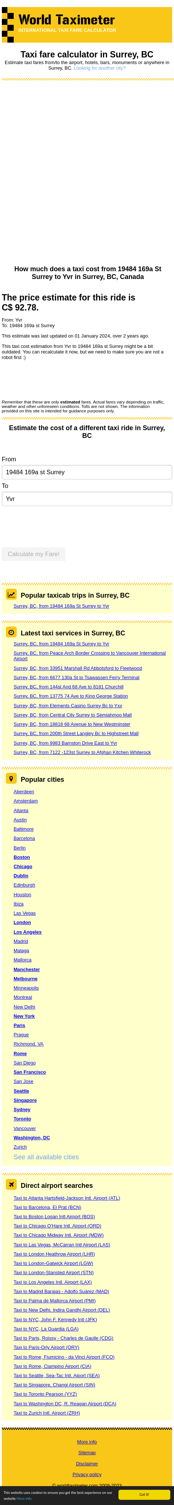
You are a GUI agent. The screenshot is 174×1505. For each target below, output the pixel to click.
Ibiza (19, 904)
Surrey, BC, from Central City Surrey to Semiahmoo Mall (73, 715)
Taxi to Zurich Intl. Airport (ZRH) (47, 1413)
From (9, 459)
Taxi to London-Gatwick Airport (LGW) (53, 1263)
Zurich (20, 1147)
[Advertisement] (84, 173)
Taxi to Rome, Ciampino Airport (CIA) (52, 1366)
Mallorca (22, 960)
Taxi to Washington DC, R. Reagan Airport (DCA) (65, 1403)
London (22, 922)
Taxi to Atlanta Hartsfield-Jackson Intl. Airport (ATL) (67, 1198)
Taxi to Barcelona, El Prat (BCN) (47, 1207)
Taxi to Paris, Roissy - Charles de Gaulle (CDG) (64, 1338)
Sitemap (87, 1452)
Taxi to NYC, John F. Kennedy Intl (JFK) (55, 1319)
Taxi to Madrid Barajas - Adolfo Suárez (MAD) (61, 1291)
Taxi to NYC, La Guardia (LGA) (46, 1329)
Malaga (21, 950)
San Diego (25, 1063)
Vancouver (25, 1128)
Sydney (22, 1109)
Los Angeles (28, 932)
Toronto (22, 1119)
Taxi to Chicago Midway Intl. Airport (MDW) (59, 1235)
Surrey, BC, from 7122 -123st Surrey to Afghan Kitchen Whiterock (82, 752)
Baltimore (24, 829)
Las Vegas (25, 913)
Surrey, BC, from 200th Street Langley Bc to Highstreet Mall (76, 733)
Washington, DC (32, 1137)
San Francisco (30, 1072)
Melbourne (26, 978)
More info (24, 1498)
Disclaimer (87, 1463)
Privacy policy (87, 1474)
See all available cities (46, 1157)
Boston (22, 857)
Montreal (23, 997)
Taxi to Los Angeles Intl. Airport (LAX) (53, 1282)
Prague (21, 1034)
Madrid (21, 941)
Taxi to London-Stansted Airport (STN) (54, 1272)
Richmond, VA (29, 1044)
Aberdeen (24, 791)
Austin (20, 820)
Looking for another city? (100, 68)
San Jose (23, 1081)
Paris (19, 1025)
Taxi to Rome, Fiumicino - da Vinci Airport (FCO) (64, 1357)
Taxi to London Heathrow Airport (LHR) (54, 1254)
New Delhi (24, 1007)
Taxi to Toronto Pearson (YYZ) (45, 1394)
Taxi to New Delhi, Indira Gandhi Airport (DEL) (62, 1310)
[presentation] (58, 379)
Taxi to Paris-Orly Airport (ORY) (47, 1347)
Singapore (25, 1100)
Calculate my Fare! (34, 554)
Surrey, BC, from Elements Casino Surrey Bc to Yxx (68, 705)
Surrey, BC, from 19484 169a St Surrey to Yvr (61, 606)
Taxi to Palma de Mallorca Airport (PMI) (55, 1300)
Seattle (21, 1091)
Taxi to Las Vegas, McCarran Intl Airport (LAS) (62, 1244)
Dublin (21, 875)
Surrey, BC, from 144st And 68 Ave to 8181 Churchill (69, 687)
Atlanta (21, 810)
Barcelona (24, 838)
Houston (22, 894)
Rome (20, 1053)
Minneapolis (26, 988)
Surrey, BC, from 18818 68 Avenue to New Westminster (72, 724)
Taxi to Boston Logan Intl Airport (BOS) (54, 1216)
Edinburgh (24, 885)
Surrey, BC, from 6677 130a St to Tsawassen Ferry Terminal (77, 677)
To (5, 485)
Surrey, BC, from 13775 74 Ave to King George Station (71, 696)
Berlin (20, 848)
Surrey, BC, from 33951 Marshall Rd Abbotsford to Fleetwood (78, 668)
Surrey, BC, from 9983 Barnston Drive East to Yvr (65, 743)
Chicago (23, 866)
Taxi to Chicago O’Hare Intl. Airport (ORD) (57, 1226)
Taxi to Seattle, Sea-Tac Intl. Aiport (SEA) (57, 1375)
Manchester (27, 969)
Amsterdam (26, 801)
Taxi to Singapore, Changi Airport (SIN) (55, 1385)
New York (24, 1016)
